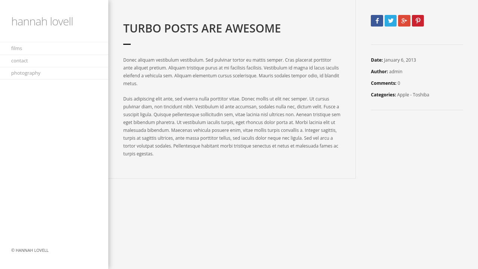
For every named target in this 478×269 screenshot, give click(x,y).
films (16, 48)
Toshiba (421, 95)
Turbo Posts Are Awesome (202, 28)
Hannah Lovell (42, 21)
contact (19, 60)
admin (396, 71)
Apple (403, 95)
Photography (25, 72)
